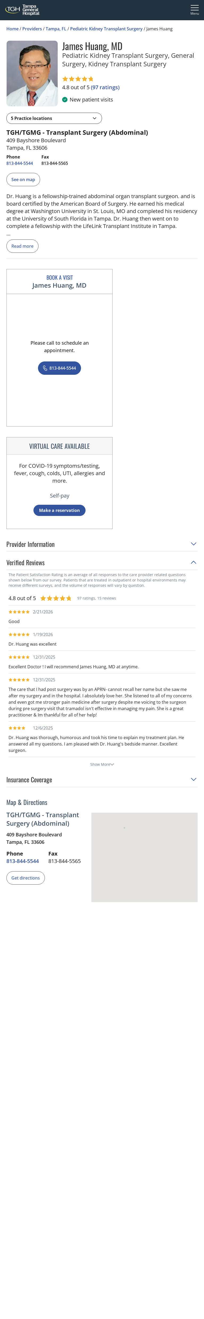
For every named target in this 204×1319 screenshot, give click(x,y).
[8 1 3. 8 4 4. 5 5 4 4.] (19, 163)
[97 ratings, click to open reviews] (105, 87)
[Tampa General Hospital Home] (22, 10)
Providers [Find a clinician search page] (32, 29)
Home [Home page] (12, 29)
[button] (54, 118)
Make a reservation (59, 510)
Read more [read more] (22, 246)
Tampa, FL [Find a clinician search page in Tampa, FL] (56, 29)
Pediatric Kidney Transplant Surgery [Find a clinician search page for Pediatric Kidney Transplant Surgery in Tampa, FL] (106, 29)
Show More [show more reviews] (102, 764)
